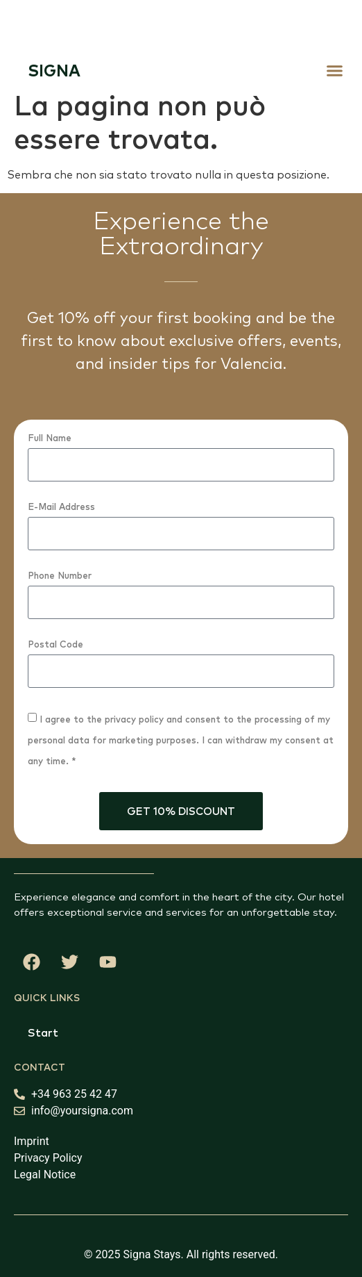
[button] (335, 70)
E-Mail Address (61, 507)
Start (43, 1032)
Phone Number (60, 576)
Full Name (49, 438)
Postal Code (55, 645)
